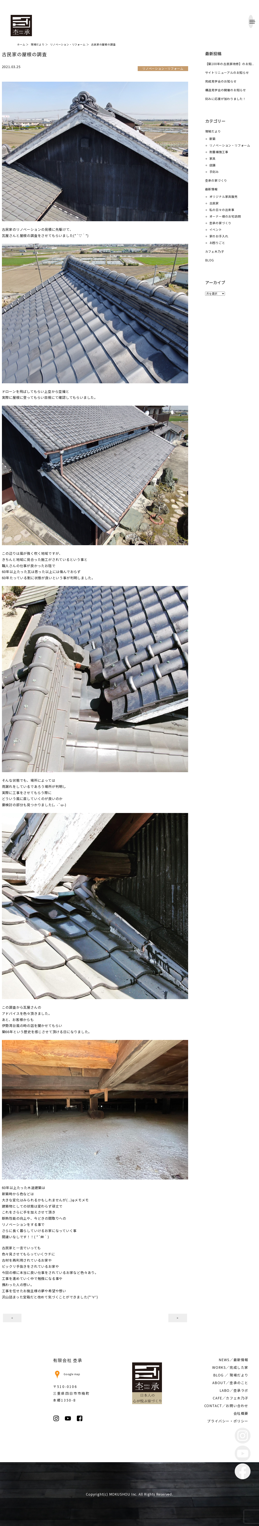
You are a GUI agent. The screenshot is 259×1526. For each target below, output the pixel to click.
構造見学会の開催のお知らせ (225, 90)
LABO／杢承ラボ (234, 1390)
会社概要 (240, 1413)
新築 (212, 139)
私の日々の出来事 (222, 210)
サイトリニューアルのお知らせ (227, 72)
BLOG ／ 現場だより (230, 1375)
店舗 (212, 165)
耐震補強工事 (218, 152)
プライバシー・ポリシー (227, 1420)
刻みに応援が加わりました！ (225, 99)
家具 (212, 158)
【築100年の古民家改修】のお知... (229, 64)
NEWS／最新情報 (233, 1359)
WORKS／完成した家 (230, 1367)
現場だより (213, 131)
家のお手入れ (218, 236)
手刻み (214, 172)
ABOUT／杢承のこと (230, 1382)
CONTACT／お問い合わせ (226, 1405)
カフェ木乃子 (214, 251)
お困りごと (217, 243)
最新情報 (211, 189)
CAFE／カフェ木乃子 (230, 1397)
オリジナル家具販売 (223, 196)
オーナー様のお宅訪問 (225, 216)
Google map (66, 1374)
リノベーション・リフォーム (229, 145)
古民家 (214, 203)
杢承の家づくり (216, 180)
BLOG (209, 260)
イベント (215, 229)
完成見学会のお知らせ (221, 81)
